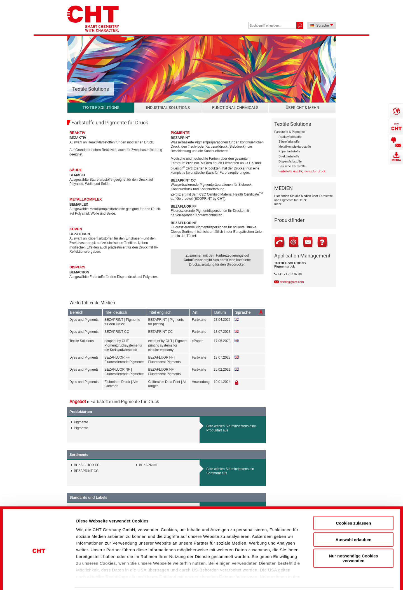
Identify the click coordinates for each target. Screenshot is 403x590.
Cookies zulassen (353, 500)
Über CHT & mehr (302, 107)
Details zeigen (300, 576)
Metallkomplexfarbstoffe (294, 146)
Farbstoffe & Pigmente (289, 131)
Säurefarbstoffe (288, 141)
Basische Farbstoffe (292, 166)
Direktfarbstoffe (288, 156)
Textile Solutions (101, 107)
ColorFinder (193, 260)
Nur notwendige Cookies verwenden (353, 536)
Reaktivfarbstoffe (289, 136)
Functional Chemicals (235, 107)
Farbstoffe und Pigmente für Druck (301, 171)
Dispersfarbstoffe (290, 161)
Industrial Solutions (168, 107)
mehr (277, 204)
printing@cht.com (292, 282)
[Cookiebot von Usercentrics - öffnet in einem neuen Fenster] (39, 576)
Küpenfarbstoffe (289, 151)
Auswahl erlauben (353, 517)
